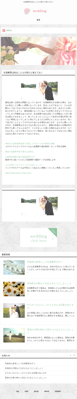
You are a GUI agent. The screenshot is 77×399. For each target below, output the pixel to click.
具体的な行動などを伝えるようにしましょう (49, 283)
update (58, 391)
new (26, 391)
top (17, 391)
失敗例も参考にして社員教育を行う (45, 262)
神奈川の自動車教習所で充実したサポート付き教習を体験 (30, 144)
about (46, 391)
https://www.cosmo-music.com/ (18, 173)
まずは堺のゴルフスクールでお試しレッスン (24, 165)
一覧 (73, 355)
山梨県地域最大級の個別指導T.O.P (20, 157)
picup (36, 391)
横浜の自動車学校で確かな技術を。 (20, 152)
